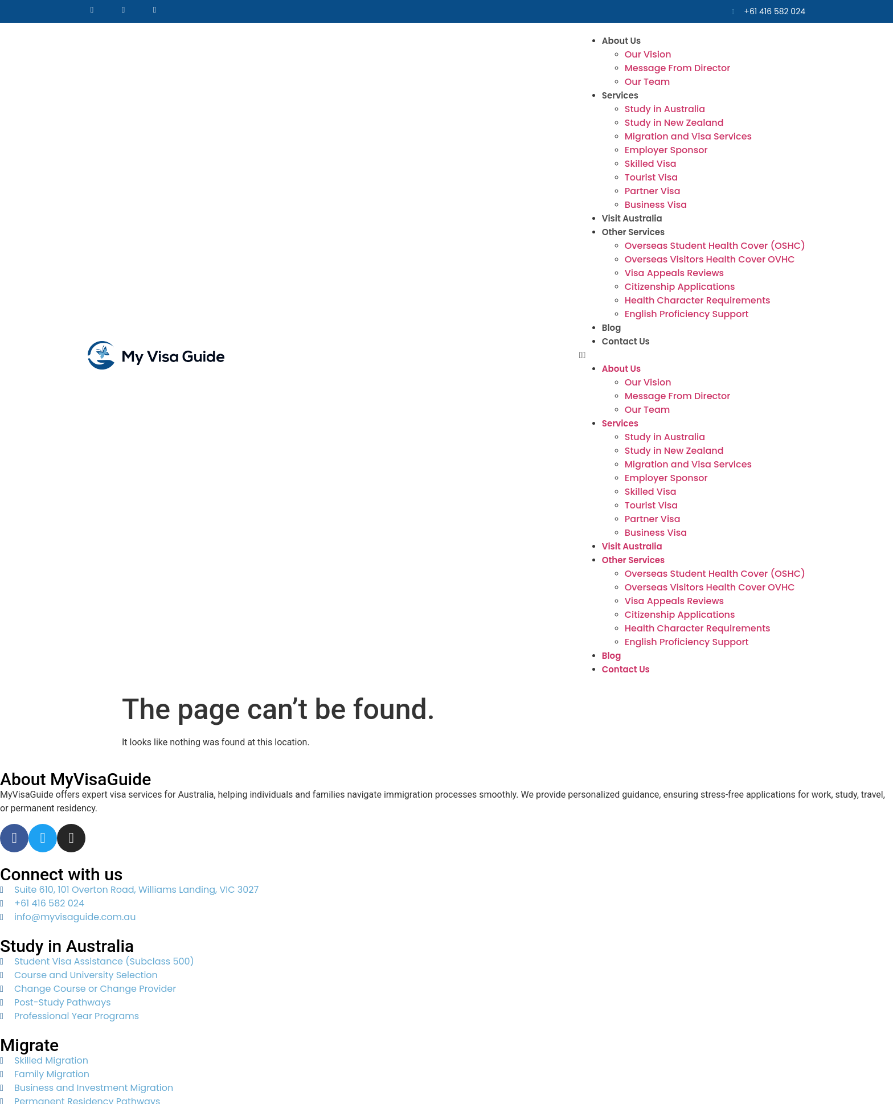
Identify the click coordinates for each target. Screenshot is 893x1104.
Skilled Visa (651, 163)
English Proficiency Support (687, 314)
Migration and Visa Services (688, 136)
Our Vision (648, 54)
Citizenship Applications (680, 286)
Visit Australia (632, 218)
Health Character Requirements (698, 300)
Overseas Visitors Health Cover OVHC (710, 259)
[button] (692, 355)
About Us (621, 41)
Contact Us (626, 341)
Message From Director (678, 68)
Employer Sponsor (666, 150)
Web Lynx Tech (370, 1074)
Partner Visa (653, 191)
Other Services (633, 232)
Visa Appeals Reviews (674, 273)
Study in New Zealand (674, 122)
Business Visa (656, 204)
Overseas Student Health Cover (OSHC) (715, 245)
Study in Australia (665, 109)
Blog (611, 328)
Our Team (647, 81)
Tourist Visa (651, 177)
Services (620, 95)
